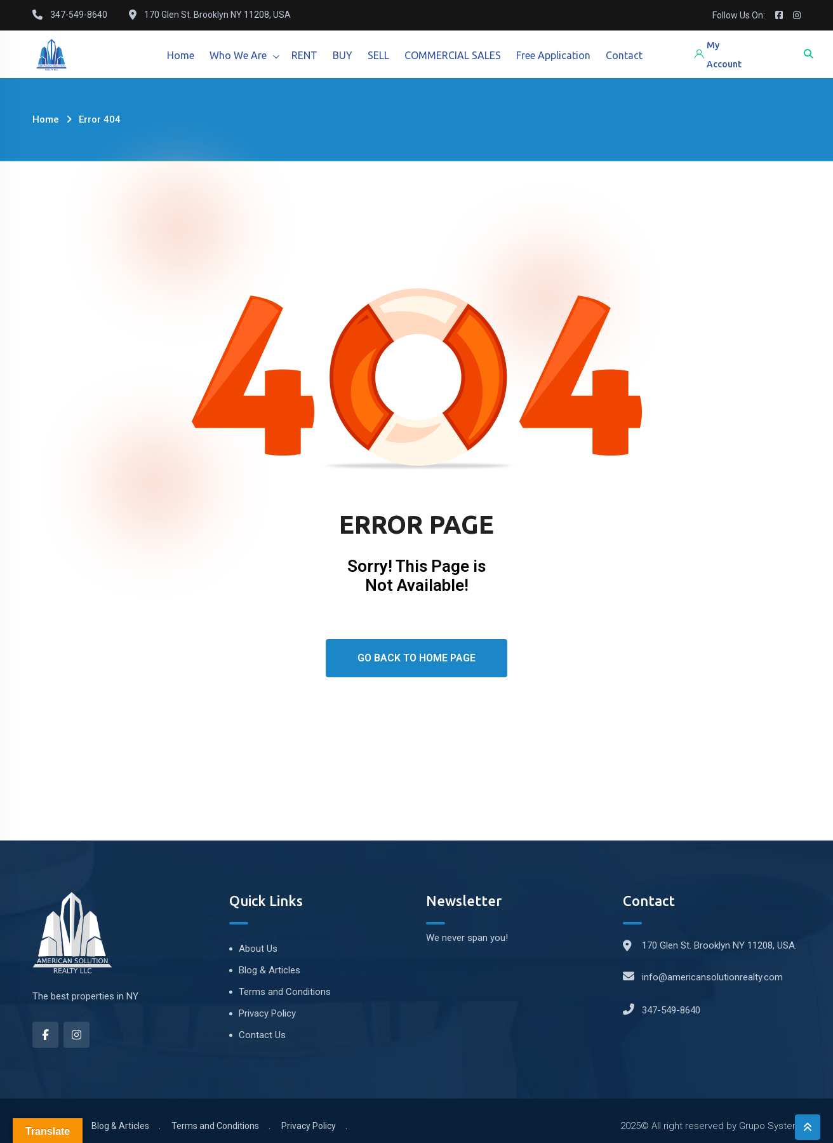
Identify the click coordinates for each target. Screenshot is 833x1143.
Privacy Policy (267, 1013)
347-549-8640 (671, 1010)
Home (180, 55)
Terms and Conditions (285, 992)
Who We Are (238, 55)
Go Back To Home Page (416, 658)
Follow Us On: (738, 15)
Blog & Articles (269, 970)
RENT (304, 55)
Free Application (553, 55)
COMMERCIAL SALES (452, 55)
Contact (624, 55)
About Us (258, 948)
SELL (378, 55)
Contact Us (262, 1035)
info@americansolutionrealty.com (712, 977)
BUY (342, 55)
